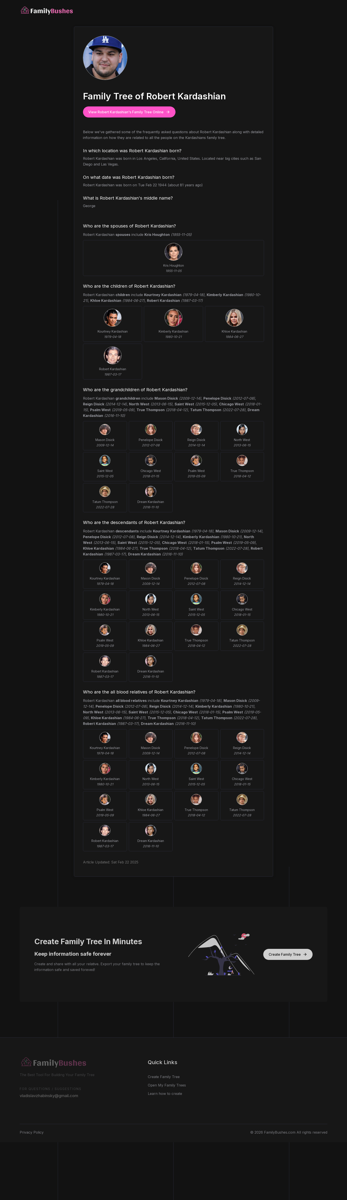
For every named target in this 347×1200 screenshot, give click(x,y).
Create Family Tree (290, 954)
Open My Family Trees (167, 1083)
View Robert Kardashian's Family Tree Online (129, 112)
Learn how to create (165, 1091)
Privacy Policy (32, 1130)
